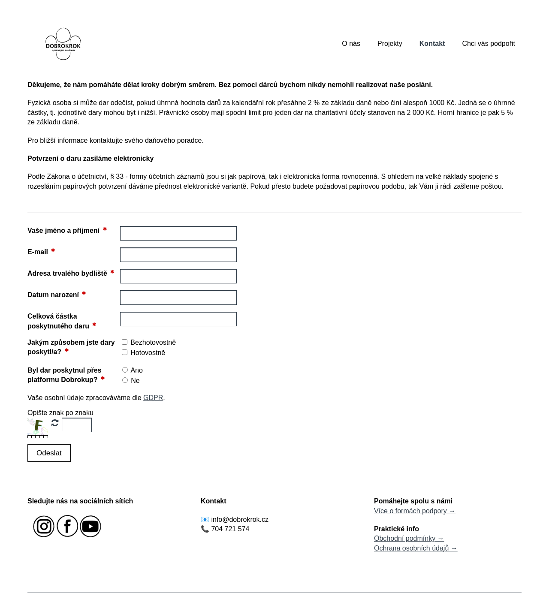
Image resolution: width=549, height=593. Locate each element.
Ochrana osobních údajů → (416, 548)
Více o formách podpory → (414, 511)
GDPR (153, 397)
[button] (49, 453)
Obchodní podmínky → (409, 538)
